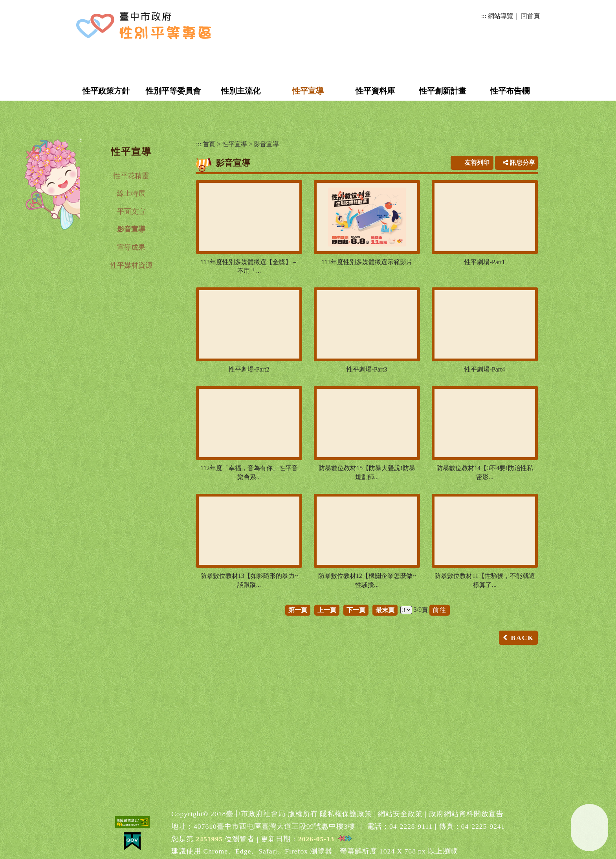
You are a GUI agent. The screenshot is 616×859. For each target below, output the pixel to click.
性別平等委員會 (173, 90)
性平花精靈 (131, 176)
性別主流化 (240, 90)
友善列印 (477, 162)
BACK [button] (522, 638)
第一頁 (297, 610)
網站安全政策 (400, 814)
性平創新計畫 (442, 90)
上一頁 (326, 610)
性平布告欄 (510, 90)
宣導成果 (131, 247)
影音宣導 (131, 229)
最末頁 (385, 610)
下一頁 (355, 610)
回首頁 (530, 16)
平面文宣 (131, 211)
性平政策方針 (106, 90)
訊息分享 (519, 162)
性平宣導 (308, 90)
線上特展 (131, 193)
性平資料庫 (375, 90)
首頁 (209, 144)
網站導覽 (500, 16)
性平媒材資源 (131, 265)
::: (483, 16)
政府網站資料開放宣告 (466, 814)
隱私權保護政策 (346, 814)
